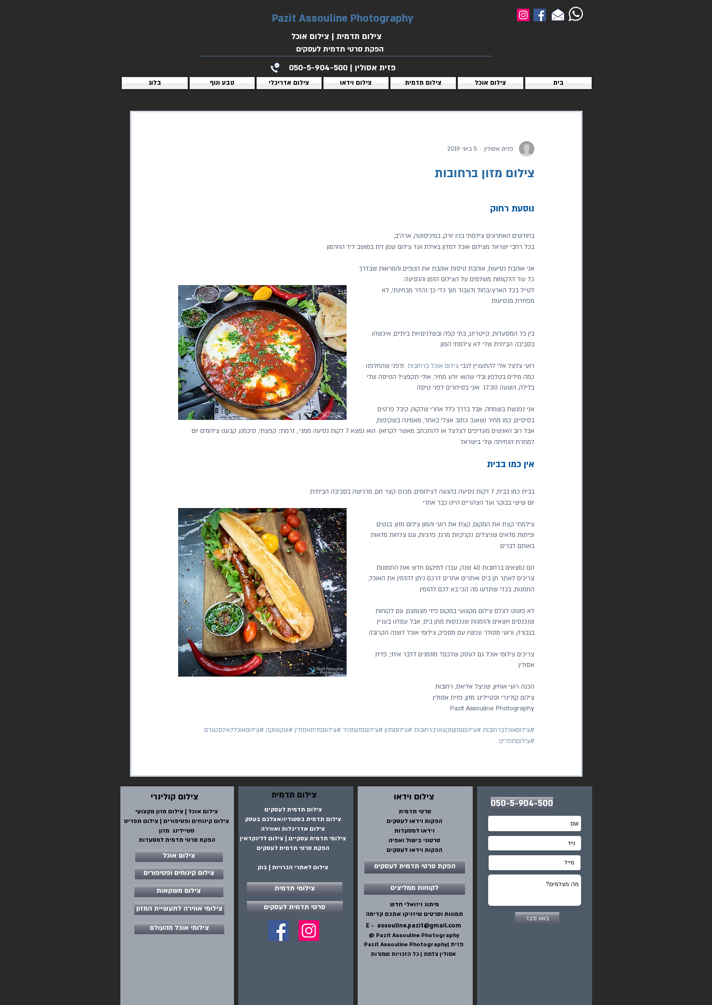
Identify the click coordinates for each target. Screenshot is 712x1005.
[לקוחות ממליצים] (414, 888)
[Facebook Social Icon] (278, 930)
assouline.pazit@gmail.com (419, 925)
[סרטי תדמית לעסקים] (295, 907)
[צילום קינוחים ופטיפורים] (179, 873)
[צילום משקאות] (178, 891)
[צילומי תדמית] (294, 888)
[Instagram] (523, 15)
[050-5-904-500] (522, 803)
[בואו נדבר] (537, 918)
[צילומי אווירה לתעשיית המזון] (179, 908)
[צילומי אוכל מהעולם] (179, 928)
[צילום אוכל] (179, 856)
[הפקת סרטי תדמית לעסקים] (414, 866)
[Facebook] (539, 15)
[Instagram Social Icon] (308, 930)
